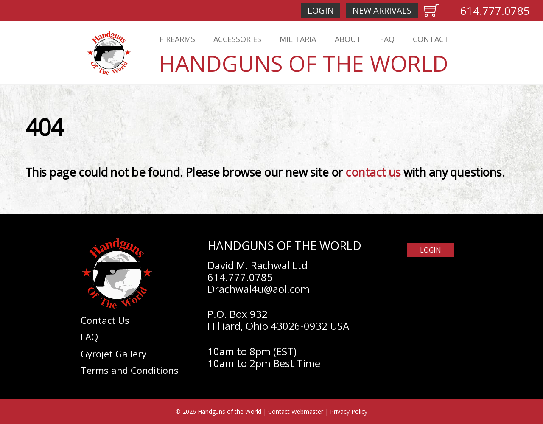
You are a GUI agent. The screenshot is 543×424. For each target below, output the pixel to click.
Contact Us (105, 320)
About (348, 39)
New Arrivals (382, 10)
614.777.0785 (495, 10)
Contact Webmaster (295, 411)
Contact (431, 39)
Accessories (237, 39)
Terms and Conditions (130, 370)
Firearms (177, 39)
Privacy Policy (348, 411)
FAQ (387, 39)
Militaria (298, 39)
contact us (373, 172)
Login (321, 10)
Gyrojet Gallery (113, 353)
